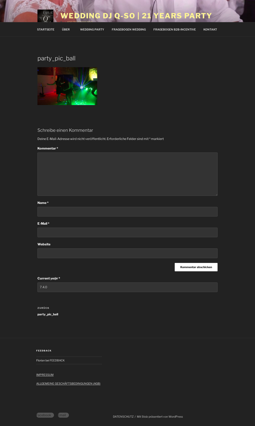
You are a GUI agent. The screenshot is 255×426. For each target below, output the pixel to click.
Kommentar (47, 148)
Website (43, 244)
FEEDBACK (57, 360)
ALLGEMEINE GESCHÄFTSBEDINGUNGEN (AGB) (68, 383)
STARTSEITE (45, 29)
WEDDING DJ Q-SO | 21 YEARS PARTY (136, 15)
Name (43, 203)
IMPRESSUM (45, 374)
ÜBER (68, 29)
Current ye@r (48, 278)
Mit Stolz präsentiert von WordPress (160, 416)
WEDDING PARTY (92, 29)
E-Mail (43, 223)
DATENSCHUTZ (123, 416)
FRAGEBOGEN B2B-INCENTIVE (174, 29)
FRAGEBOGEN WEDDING (129, 29)
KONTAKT (210, 29)
